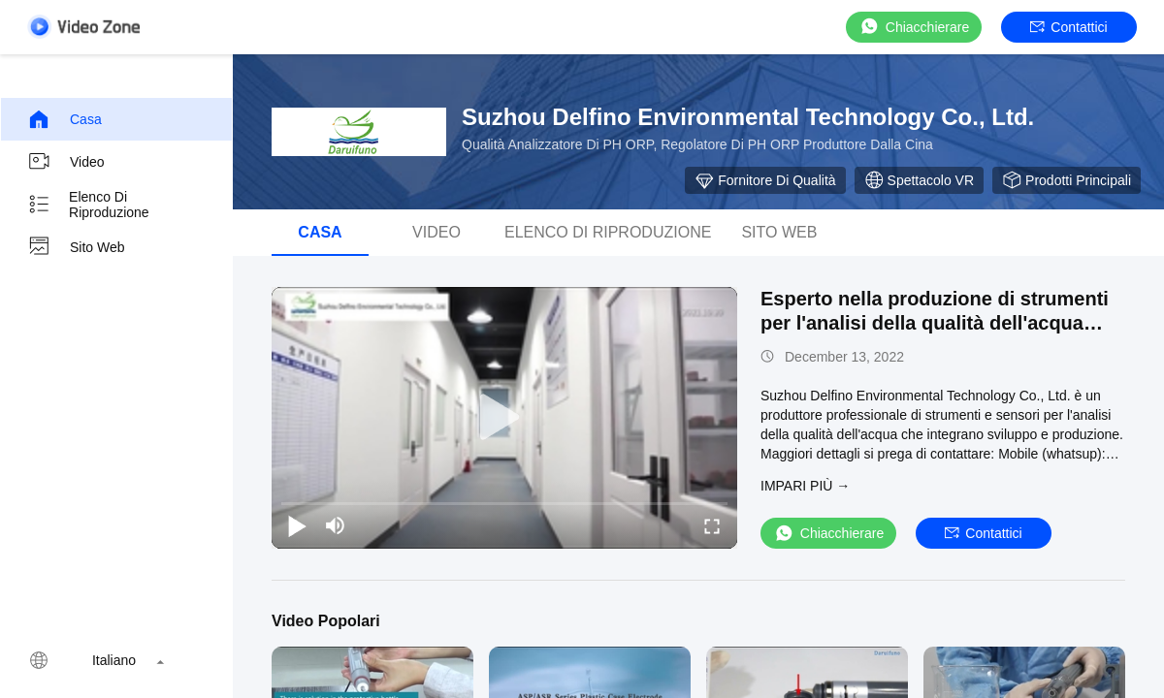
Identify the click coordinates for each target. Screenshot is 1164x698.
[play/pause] (296, 525)
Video (66, 162)
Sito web (76, 247)
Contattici (1068, 27)
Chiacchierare (913, 26)
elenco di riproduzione (88, 204)
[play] (504, 418)
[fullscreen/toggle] (712, 525)
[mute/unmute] (335, 525)
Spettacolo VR (919, 180)
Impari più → (805, 485)
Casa (64, 119)
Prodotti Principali (1066, 180)
